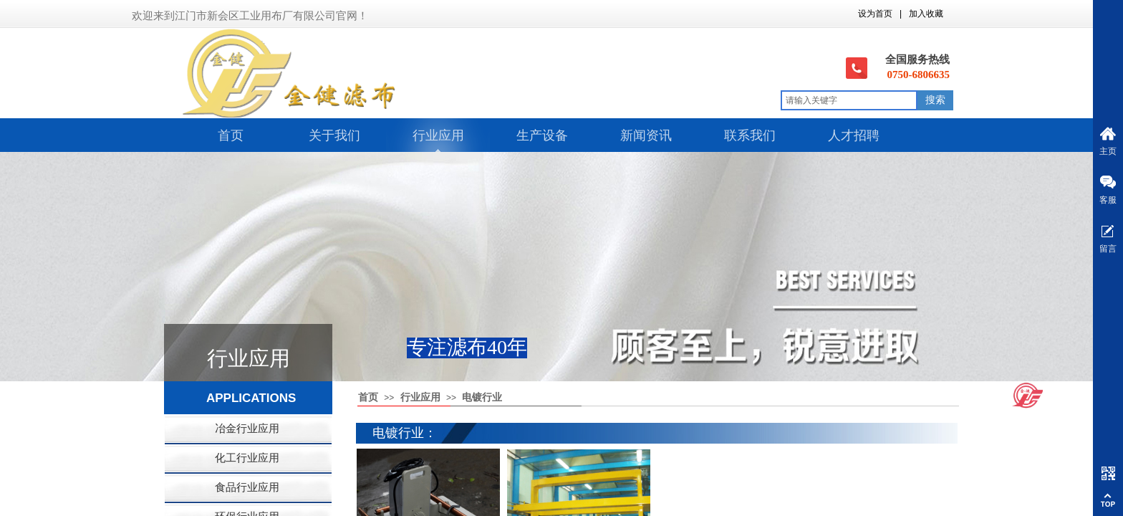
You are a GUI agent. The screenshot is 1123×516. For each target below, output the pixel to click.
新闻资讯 (646, 135)
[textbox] (849, 100)
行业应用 (438, 135)
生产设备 (542, 135)
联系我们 (750, 135)
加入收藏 (926, 14)
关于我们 (334, 135)
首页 (231, 135)
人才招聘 (853, 135)
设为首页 (875, 14)
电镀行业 (482, 397)
